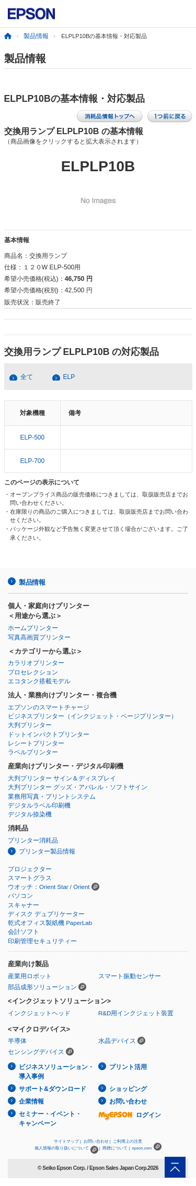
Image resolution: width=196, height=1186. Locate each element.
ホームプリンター (33, 628)
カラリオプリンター (36, 663)
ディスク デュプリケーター (46, 914)
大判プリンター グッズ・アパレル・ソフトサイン (77, 787)
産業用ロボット (30, 976)
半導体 (17, 1041)
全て (26, 377)
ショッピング (128, 1089)
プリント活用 (128, 1067)
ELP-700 (32, 461)
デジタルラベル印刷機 (39, 805)
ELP (69, 377)
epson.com (142, 1148)
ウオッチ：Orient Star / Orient (49, 887)
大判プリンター (30, 725)
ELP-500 (32, 437)
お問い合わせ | (97, 1141)
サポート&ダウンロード (52, 1089)
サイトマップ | (67, 1141)
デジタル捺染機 (30, 814)
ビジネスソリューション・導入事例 (56, 1072)
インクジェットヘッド (39, 1013)
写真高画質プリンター (39, 637)
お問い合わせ (128, 1101)
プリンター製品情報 (47, 851)
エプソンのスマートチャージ (48, 707)
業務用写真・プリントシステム (52, 796)
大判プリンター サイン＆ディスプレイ (62, 778)
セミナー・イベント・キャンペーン (50, 1119)
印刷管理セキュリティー (42, 941)
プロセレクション (33, 672)
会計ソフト (23, 932)
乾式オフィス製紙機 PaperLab (50, 923)
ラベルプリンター (33, 752)
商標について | (116, 1148)
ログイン (129, 1115)
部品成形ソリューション (42, 987)
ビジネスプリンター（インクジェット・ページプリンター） (92, 716)
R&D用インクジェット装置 (136, 1013)
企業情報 (31, 1101)
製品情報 (36, 36)
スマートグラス (30, 878)
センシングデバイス (36, 1052)
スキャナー (23, 905)
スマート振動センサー (129, 976)
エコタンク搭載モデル (39, 681)
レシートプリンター (36, 743)
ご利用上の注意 (127, 1141)
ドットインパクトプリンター (48, 734)
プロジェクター (30, 869)
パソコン (20, 896)
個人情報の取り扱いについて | (67, 1148)
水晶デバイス (117, 1041)
